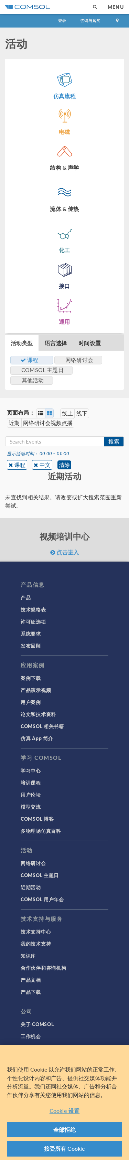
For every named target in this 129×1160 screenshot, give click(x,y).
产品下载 (31, 991)
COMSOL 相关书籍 (42, 726)
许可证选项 (33, 621)
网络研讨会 (33, 863)
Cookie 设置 (64, 1111)
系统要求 (31, 633)
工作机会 (31, 1036)
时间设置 (89, 343)
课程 (19, 465)
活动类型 (22, 343)
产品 (26, 597)
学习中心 (31, 770)
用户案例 (31, 702)
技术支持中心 (36, 931)
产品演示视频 (36, 690)
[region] (64, 1102)
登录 (62, 20)
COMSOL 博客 (37, 818)
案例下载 (31, 677)
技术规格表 (33, 609)
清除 (64, 465)
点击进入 (64, 552)
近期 (14, 423)
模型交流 (31, 806)
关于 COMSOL (37, 1024)
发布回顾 (31, 645)
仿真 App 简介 (37, 738)
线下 (81, 413)
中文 (45, 465)
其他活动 (33, 380)
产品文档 (31, 979)
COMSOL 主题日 (40, 875)
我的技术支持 (36, 943)
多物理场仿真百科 (41, 830)
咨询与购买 (90, 20)
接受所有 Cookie (64, 1148)
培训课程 (31, 782)
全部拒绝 (64, 1130)
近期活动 (31, 887)
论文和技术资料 (38, 714)
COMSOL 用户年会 (42, 899)
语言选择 (56, 343)
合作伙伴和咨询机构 (43, 967)
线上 (67, 413)
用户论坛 (31, 794)
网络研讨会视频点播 (48, 423)
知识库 (28, 955)
